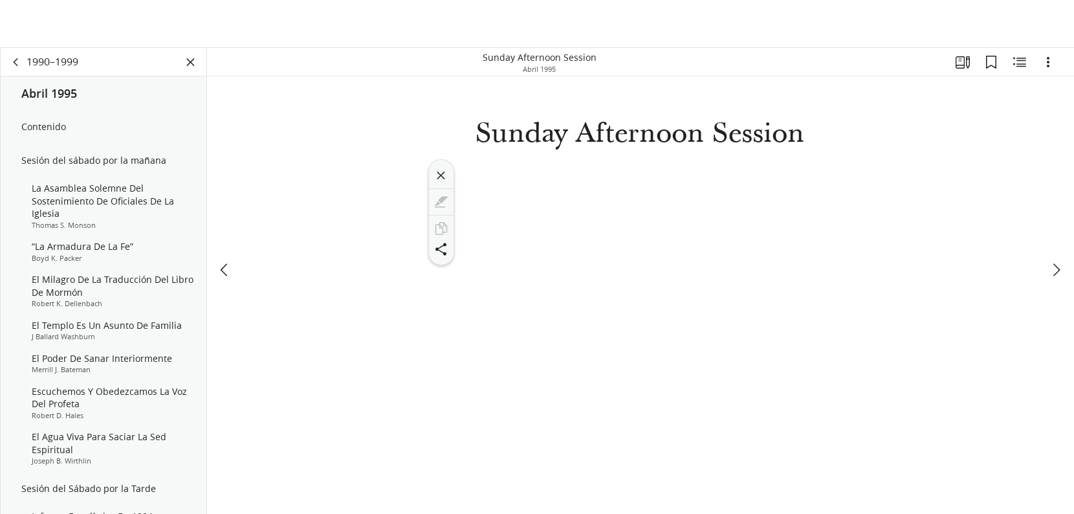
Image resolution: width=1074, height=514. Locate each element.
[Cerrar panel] (191, 62)
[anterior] (225, 270)
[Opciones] (1048, 62)
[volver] (16, 62)
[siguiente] (1056, 270)
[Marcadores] (991, 62)
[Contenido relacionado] (1020, 62)
